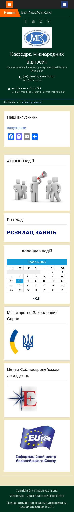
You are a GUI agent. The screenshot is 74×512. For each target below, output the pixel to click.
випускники (16, 128)
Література (17, 495)
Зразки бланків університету (45, 495)
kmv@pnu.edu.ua (32, 80)
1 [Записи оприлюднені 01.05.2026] (44, 272)
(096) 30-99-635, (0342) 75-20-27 (39, 76)
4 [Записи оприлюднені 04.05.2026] (11, 276)
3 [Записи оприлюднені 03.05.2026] (62, 272)
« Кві (36, 298)
